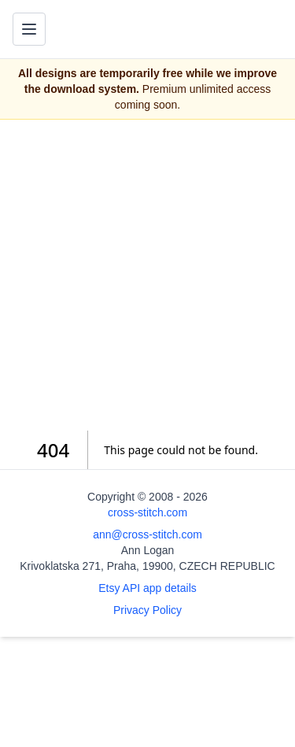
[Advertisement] (147, 275)
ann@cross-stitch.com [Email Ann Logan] (147, 534)
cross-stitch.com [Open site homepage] (147, 512)
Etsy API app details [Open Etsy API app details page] (147, 588)
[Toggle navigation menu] (29, 29)
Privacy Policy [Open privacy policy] (147, 610)
